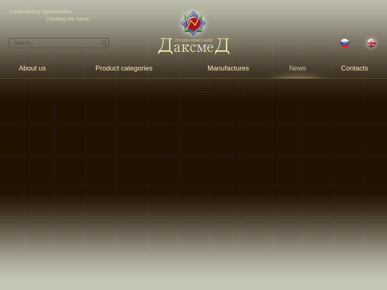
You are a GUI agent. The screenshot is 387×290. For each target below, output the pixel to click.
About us (32, 68)
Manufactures (228, 68)
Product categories (124, 68)
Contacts (354, 68)
